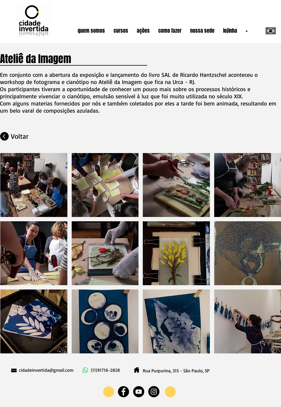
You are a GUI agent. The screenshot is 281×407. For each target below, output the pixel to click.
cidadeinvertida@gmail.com (46, 370)
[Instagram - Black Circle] (153, 391)
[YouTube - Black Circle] (138, 391)
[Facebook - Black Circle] (123, 391)
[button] (91, 31)
